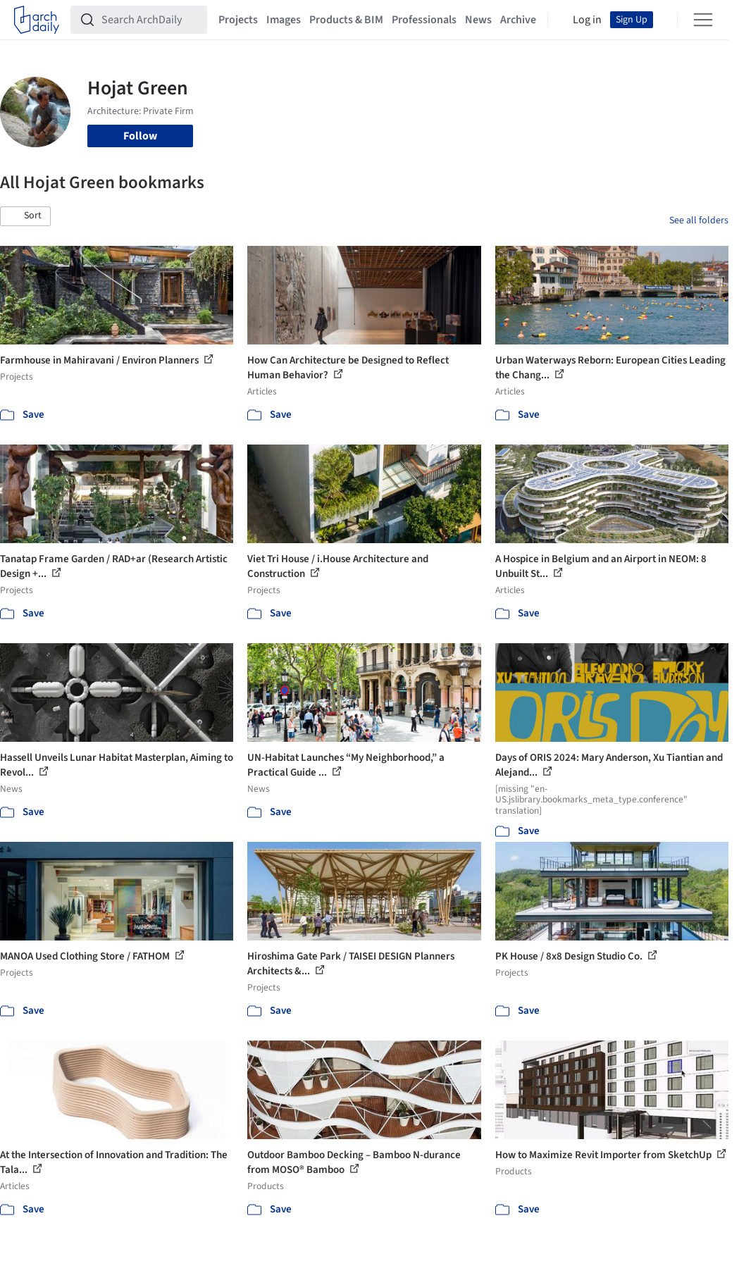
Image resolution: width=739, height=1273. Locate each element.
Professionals (424, 19)
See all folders (698, 220)
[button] (25, 216)
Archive (518, 19)
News (478, 19)
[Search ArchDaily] (150, 19)
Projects (238, 19)
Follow (140, 136)
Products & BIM (346, 19)
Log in (587, 19)
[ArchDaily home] (36, 20)
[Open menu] (703, 19)
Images (283, 19)
